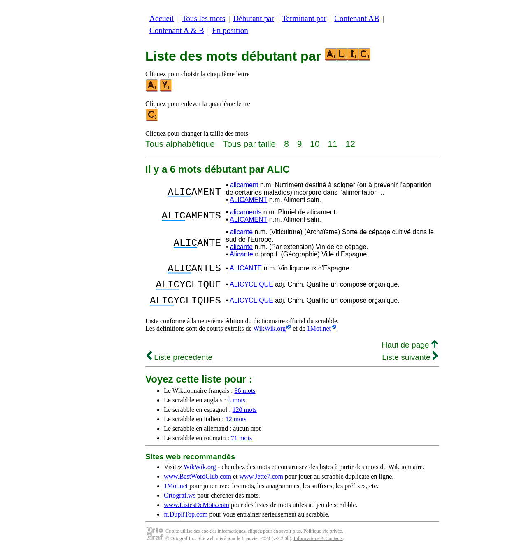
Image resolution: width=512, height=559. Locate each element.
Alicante (241, 254)
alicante (241, 231)
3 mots (236, 407)
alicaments (245, 212)
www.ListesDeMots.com (196, 512)
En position (230, 30)
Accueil (161, 18)
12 (350, 143)
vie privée (332, 538)
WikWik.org (269, 335)
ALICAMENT (248, 199)
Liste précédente (179, 364)
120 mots (245, 416)
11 (332, 143)
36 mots (244, 398)
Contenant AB (356, 18)
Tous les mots (203, 18)
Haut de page (410, 352)
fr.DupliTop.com (185, 521)
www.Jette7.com (261, 483)
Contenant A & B (176, 30)
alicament (244, 184)
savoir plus (290, 538)
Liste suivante (410, 364)
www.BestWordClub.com (197, 483)
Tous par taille (249, 143)
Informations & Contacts (317, 546)
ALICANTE (246, 269)
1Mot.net (319, 335)
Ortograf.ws (179, 502)
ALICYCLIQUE (251, 287)
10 (314, 143)
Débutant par (253, 18)
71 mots (241, 445)
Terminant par (304, 18)
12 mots (236, 426)
